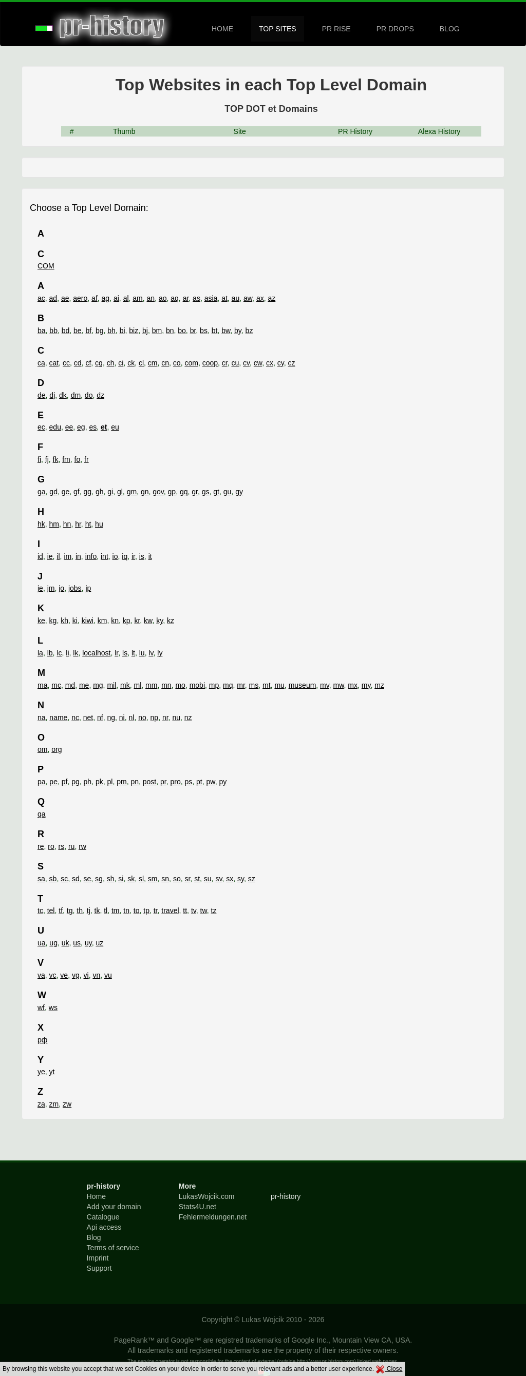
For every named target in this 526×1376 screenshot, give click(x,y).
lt (133, 653)
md (70, 685)
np (155, 717)
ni (122, 717)
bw (225, 330)
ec (41, 427)
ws (53, 1007)
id (40, 556)
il (58, 556)
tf (61, 910)
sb (53, 879)
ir (133, 556)
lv (150, 653)
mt (266, 685)
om (42, 749)
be (77, 330)
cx (269, 363)
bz (249, 330)
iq (124, 556)
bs (204, 330)
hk (41, 524)
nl (132, 717)
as (196, 298)
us (77, 943)
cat (54, 363)
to (137, 910)
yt (52, 1072)
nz (188, 717)
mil (111, 685)
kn (115, 620)
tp (146, 910)
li (67, 653)
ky (159, 620)
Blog (94, 1237)
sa (41, 879)
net (88, 717)
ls (124, 653)
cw (258, 363)
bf (88, 330)
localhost (96, 653)
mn (166, 685)
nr (165, 717)
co (177, 363)
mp (214, 685)
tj (88, 910)
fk (56, 459)
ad (53, 298)
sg (99, 879)
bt (215, 330)
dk (63, 395)
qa (41, 814)
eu (115, 427)
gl (120, 492)
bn (170, 330)
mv (324, 685)
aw (247, 298)
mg (98, 685)
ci (120, 363)
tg (70, 910)
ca (41, 363)
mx (353, 685)
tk (97, 910)
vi (86, 975)
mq (228, 685)
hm (54, 524)
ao (163, 298)
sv (218, 879)
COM (45, 266)
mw (338, 685)
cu (235, 363)
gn (145, 492)
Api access (104, 1227)
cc (66, 363)
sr (187, 879)
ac (41, 298)
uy (88, 943)
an (151, 298)
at (224, 298)
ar (186, 298)
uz (99, 943)
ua (41, 943)
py (223, 782)
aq (175, 298)
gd (53, 492)
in (78, 556)
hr (78, 524)
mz (379, 685)
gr (195, 492)
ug (53, 943)
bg (100, 330)
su (208, 879)
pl (109, 782)
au (236, 298)
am (137, 298)
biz (133, 330)
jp (88, 588)
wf (41, 1007)
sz (251, 879)
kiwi (87, 620)
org (56, 749)
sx (229, 879)
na (41, 717)
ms (254, 685)
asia (211, 298)
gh (100, 492)
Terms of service (113, 1248)
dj (52, 395)
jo (61, 588)
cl (141, 363)
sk (131, 879)
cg (99, 363)
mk (125, 685)
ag (106, 298)
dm (76, 395)
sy (240, 879)
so (177, 879)
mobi (197, 685)
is (141, 556)
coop (210, 363)
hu (99, 524)
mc (56, 685)
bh (111, 330)
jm (51, 588)
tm (115, 910)
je (40, 588)
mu (279, 685)
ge (66, 492)
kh (64, 620)
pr (163, 782)
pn (134, 782)
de (41, 395)
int (104, 556)
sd (76, 879)
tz (214, 910)
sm (153, 879)
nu (176, 717)
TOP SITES (277, 29)
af (94, 298)
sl (141, 879)
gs (206, 492)
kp (126, 620)
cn (165, 363)
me (84, 685)
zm (54, 1104)
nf (100, 717)
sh (111, 879)
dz (100, 395)
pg (75, 782)
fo (77, 459)
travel (170, 910)
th (80, 910)
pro (175, 782)
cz (291, 363)
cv (246, 363)
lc (59, 653)
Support (99, 1268)
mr (241, 685)
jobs (75, 588)
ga (41, 492)
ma (42, 685)
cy (280, 363)
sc (64, 879)
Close (388, 1368)
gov (158, 492)
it (150, 556)
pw (210, 782)
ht (88, 524)
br (193, 330)
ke (41, 620)
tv (193, 910)
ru (71, 846)
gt (216, 492)
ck (131, 363)
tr (156, 910)
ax (260, 298)
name (58, 717)
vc (53, 975)
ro (51, 846)
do (89, 395)
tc (40, 910)
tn (126, 910)
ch (111, 363)
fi (39, 459)
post (149, 782)
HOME (222, 29)
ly (159, 653)
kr (137, 620)
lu (142, 653)
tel (51, 910)
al (126, 298)
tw (203, 910)
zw (67, 1104)
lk (75, 653)
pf (65, 782)
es (93, 427)
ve (64, 975)
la (40, 653)
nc (75, 717)
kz (170, 620)
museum (302, 685)
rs (61, 846)
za (41, 1104)
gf (76, 492)
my (366, 685)
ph (88, 782)
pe (53, 782)
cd (78, 363)
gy (239, 492)
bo (182, 330)
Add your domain (114, 1207)
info (91, 556)
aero (80, 298)
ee (69, 427)
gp (172, 492)
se (87, 879)
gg (88, 492)
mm (151, 685)
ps (189, 782)
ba (41, 330)
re (40, 846)
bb (53, 330)
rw (82, 846)
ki (75, 620)
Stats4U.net (197, 1207)
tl (105, 910)
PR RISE (336, 29)
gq (184, 492)
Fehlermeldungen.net (213, 1217)
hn (67, 524)
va (41, 975)
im (67, 556)
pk (99, 782)
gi (110, 492)
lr (116, 653)
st (197, 879)
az (271, 298)
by (237, 330)
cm (153, 363)
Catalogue (103, 1217)
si (120, 879)
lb (50, 653)
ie (50, 556)
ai (116, 298)
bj (145, 330)
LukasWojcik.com (207, 1196)
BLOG (450, 29)
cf (88, 363)
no (142, 717)
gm (132, 492)
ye (41, 1072)
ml (138, 685)
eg (81, 427)
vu (108, 975)
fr (86, 459)
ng (111, 717)
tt (185, 910)
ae (65, 298)
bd (66, 330)
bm (157, 330)
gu (227, 492)
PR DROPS (395, 29)
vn (96, 975)
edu (55, 427)
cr (225, 363)
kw (148, 620)
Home (96, 1196)
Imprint (98, 1258)
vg (76, 975)
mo (180, 685)
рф (42, 1040)
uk (65, 943)
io (115, 556)
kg (53, 620)
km (102, 620)
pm (121, 782)
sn (165, 879)
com (191, 363)
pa (41, 782)
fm (66, 459)
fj (47, 459)
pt (199, 782)
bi (122, 330)
